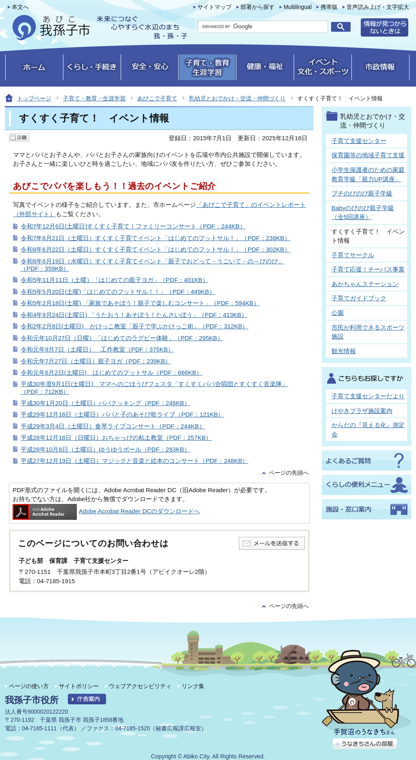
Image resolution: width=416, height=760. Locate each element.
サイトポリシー (79, 686)
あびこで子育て (157, 98)
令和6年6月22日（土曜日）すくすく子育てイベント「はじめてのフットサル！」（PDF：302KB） (155, 249)
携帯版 (329, 7)
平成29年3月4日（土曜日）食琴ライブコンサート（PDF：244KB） (113, 426)
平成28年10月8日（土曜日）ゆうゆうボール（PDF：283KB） (105, 449)
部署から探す (257, 7)
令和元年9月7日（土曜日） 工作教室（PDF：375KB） (97, 349)
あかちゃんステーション (365, 283)
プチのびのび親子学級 (362, 193)
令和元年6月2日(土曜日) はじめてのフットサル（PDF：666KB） (111, 372)
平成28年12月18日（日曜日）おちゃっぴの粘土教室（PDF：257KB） (116, 437)
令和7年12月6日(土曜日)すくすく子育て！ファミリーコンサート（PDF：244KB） (133, 226)
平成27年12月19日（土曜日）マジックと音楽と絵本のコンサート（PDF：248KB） (134, 460)
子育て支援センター (359, 140)
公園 (338, 312)
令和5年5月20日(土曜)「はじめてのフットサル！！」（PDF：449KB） (118, 291)
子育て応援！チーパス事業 (368, 269)
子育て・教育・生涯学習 (94, 98)
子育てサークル (353, 255)
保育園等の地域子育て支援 (368, 155)
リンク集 (193, 686)
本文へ (20, 7)
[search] (262, 27)
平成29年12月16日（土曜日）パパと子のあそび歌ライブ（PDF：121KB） (122, 414)
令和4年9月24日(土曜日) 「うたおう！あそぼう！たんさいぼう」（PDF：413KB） (134, 314)
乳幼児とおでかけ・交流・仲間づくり (237, 98)
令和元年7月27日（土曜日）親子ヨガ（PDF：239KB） (96, 361)
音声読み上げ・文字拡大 (378, 7)
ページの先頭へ (289, 473)
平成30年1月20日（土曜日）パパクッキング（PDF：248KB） (105, 403)
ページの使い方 (29, 686)
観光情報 (344, 350)
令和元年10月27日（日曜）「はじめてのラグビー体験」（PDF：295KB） (122, 337)
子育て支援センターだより (368, 396)
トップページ (34, 98)
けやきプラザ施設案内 (362, 410)
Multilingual (298, 7)
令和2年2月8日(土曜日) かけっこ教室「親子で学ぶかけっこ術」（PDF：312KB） (134, 326)
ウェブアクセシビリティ (140, 686)
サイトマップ (214, 7)
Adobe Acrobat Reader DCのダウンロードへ (106, 511)
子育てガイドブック (359, 298)
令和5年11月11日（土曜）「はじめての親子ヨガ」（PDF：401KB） (114, 279)
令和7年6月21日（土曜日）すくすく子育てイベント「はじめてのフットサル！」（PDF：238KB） (155, 238)
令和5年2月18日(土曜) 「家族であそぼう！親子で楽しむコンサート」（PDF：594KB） (140, 303)
